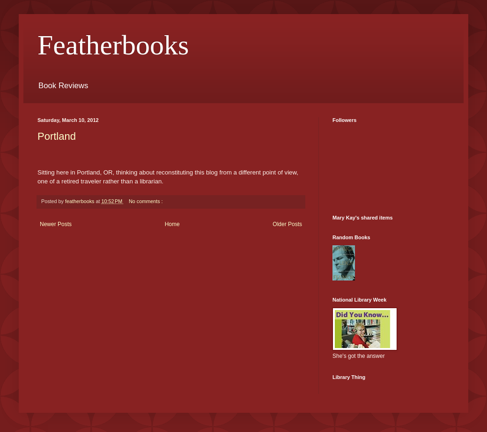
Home (172, 224)
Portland (56, 136)
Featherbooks (113, 45)
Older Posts (287, 224)
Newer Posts (56, 224)
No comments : (146, 201)
